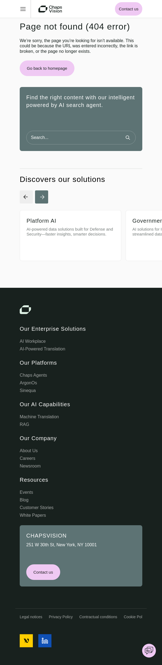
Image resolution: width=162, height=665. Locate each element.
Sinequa (28, 390)
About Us (29, 450)
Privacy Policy (61, 617)
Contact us (128, 9)
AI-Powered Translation (42, 349)
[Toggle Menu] (25, 9)
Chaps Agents (33, 375)
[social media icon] (26, 640)
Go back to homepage (47, 68)
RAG (24, 424)
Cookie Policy (135, 617)
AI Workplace (33, 341)
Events (26, 492)
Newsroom (30, 466)
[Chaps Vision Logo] (81, 309)
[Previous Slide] (26, 197)
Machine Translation (39, 416)
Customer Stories (37, 507)
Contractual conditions (98, 617)
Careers (27, 458)
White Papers (33, 515)
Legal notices (31, 617)
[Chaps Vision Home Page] (50, 9)
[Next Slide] (41, 197)
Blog (24, 500)
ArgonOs (28, 383)
